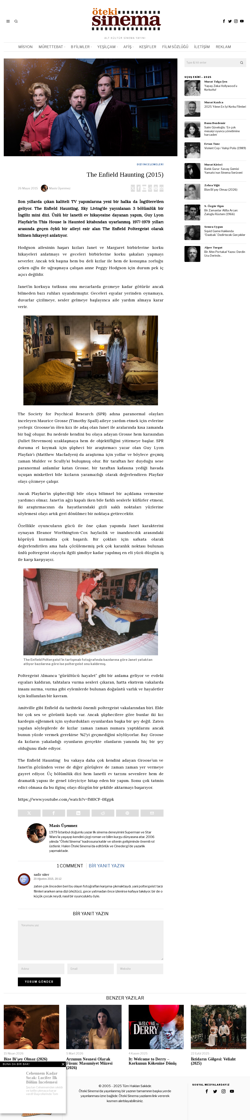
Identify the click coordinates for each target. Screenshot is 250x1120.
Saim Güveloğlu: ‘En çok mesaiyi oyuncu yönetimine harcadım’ (222, 131)
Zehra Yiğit (212, 185)
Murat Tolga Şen (215, 81)
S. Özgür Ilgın (214, 206)
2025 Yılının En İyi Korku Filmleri (225, 106)
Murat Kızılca (213, 102)
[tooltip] (224, 21)
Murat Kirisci (213, 164)
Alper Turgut (213, 247)
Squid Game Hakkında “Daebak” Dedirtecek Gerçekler (224, 233)
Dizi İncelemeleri (150, 164)
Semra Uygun (213, 226)
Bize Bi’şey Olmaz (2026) (220, 189)
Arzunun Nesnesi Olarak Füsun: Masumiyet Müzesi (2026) (89, 1063)
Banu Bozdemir (215, 123)
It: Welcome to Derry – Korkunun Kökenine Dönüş (153, 1061)
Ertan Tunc (212, 143)
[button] (241, 62)
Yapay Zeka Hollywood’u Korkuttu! (220, 87)
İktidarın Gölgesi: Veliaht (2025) (213, 1061)
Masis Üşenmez (59, 188)
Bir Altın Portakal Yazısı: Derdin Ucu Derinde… (224, 253)
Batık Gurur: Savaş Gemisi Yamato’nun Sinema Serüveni (223, 170)
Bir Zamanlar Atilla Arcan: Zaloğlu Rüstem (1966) (221, 212)
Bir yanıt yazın (106, 865)
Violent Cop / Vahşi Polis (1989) (225, 148)
